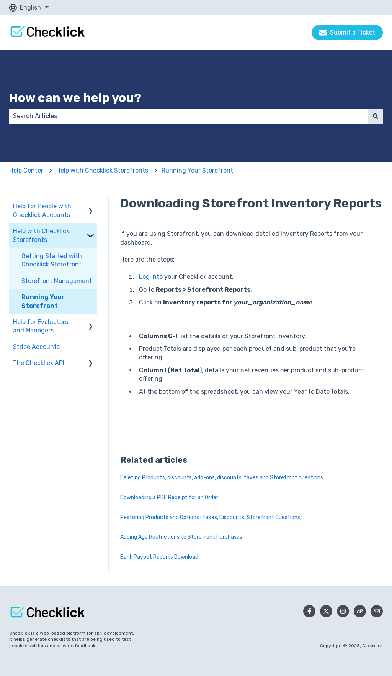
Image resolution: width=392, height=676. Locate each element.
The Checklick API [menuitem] (38, 363)
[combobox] (188, 116)
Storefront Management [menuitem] (56, 281)
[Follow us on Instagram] (343, 611)
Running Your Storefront (197, 170)
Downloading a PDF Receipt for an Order (169, 497)
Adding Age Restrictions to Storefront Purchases (181, 537)
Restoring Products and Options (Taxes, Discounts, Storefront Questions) (211, 517)
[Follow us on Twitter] (326, 611)
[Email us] (377, 611)
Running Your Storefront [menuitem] (43, 301)
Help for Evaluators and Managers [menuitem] (40, 326)
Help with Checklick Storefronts (102, 170)
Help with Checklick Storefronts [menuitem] (41, 235)
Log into (151, 276)
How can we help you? (75, 97)
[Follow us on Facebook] (309, 611)
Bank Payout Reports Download (159, 557)
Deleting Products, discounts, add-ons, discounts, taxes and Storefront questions (221, 477)
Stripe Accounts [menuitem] (36, 346)
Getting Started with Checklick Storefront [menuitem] (51, 260)
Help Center (26, 170)
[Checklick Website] (360, 611)
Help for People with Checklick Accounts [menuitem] (42, 210)
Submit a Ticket (347, 32)
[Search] (375, 116)
